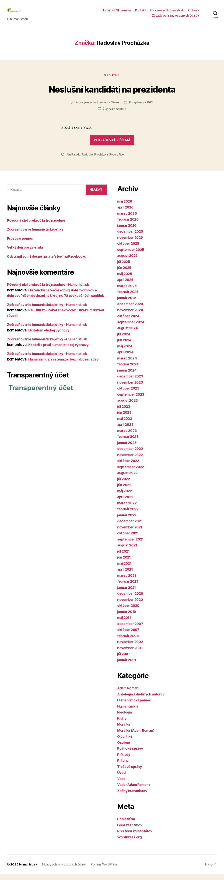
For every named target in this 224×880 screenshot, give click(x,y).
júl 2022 (124, 484)
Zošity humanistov (133, 796)
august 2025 (128, 261)
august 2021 (128, 551)
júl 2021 (124, 557)
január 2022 (127, 521)
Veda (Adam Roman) (135, 790)
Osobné (124, 748)
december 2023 (131, 382)
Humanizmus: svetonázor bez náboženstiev (66, 370)
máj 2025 (125, 279)
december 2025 (131, 237)
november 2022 (131, 460)
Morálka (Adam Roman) (137, 736)
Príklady (124, 760)
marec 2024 (127, 364)
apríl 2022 (126, 502)
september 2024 (132, 328)
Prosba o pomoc (21, 244)
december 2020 (131, 599)
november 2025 (131, 243)
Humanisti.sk (29, 870)
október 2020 (129, 611)
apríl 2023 (126, 430)
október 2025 (129, 249)
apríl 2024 (126, 358)
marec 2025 (127, 291)
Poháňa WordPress (108, 870)
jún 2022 (125, 490)
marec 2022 (127, 509)
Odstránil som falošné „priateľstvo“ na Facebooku (50, 262)
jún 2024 (125, 346)
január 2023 (127, 448)
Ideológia (125, 718)
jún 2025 (125, 273)
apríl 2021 (126, 575)
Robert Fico (116, 160)
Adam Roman (128, 694)
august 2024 (128, 333)
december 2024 (131, 309)
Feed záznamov (130, 831)
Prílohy (123, 766)
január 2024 (127, 376)
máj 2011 (125, 623)
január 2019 (127, 617)
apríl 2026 (126, 213)
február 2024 (129, 370)
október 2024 (129, 321)
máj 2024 (125, 352)
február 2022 (128, 515)
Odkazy (193, 13)
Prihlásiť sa (127, 824)
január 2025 (127, 303)
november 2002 (131, 647)
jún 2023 (125, 418)
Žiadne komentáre (114, 114)
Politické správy (131, 754)
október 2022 (129, 466)
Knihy (122, 724)
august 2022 (128, 478)
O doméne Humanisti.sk (167, 13)
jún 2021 (124, 563)
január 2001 (127, 665)
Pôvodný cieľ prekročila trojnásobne (38, 226)
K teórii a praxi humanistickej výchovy (61, 356)
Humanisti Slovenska (116, 13)
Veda (122, 784)
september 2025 (131, 255)
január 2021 (127, 593)
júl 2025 (124, 267)
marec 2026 (127, 219)
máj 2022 (125, 496)
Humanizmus (128, 712)
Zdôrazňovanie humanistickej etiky (37, 235)
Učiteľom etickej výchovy (50, 341)
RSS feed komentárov (136, 837)
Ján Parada (73, 160)
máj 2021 (125, 569)
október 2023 (129, 394)
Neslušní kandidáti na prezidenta (112, 94)
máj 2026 (125, 207)
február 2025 (128, 297)
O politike (112, 80)
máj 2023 (125, 424)
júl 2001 (124, 659)
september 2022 (131, 472)
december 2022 (131, 454)
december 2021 (131, 527)
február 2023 (128, 442)
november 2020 (131, 605)
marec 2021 (127, 581)
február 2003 (129, 641)
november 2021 (131, 533)
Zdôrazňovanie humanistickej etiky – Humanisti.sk (50, 316)
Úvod (122, 778)
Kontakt (140, 13)
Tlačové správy (130, 772)
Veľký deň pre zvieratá (26, 253)
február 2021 (128, 587)
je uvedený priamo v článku (100, 108)
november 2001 (131, 653)
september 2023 (131, 400)
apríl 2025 (126, 285)
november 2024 (131, 315)
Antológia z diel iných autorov (143, 700)
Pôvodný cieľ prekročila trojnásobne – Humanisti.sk (51, 290)
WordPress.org (130, 843)
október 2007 (129, 635)
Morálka (124, 730)
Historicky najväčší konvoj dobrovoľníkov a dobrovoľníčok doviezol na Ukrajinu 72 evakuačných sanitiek (55, 301)
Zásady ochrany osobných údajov (175, 18)
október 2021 (129, 539)
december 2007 (131, 629)
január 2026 (127, 231)
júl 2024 (124, 340)
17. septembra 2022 (141, 108)
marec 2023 (127, 436)
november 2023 (131, 388)
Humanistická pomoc (135, 706)
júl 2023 (124, 412)
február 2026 (129, 225)
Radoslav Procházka (95, 160)
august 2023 (128, 406)
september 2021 (131, 545)
